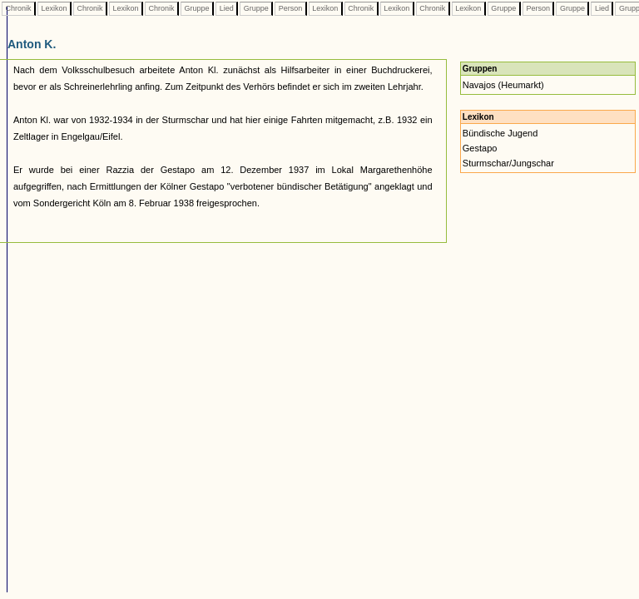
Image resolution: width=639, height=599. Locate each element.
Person (290, 8)
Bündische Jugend (500, 133)
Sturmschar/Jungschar (508, 163)
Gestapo (480, 148)
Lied (226, 8)
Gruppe (196, 8)
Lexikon (54, 8)
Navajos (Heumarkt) (503, 85)
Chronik (18, 8)
